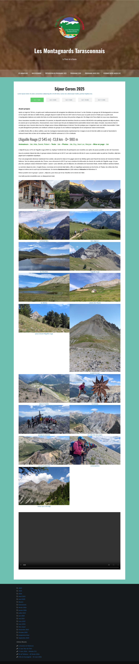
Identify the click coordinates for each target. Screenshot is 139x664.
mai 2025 (22, 618)
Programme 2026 (75, 73)
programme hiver (24, 635)
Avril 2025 (22, 599)
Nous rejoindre (36, 73)
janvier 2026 (23, 610)
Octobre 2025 (23, 632)
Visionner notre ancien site (112, 73)
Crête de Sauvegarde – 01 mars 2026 (30, 657)
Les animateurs (23, 73)
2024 (20, 588)
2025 (20, 591)
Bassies (21, 602)
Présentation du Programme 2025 (55, 73)
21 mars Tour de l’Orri (25, 648)
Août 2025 (22, 596)
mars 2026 (22, 624)
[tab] (37, 100)
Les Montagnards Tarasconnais (69, 50)
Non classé (22, 627)
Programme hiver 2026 (92, 73)
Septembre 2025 (24, 638)
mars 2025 (22, 621)
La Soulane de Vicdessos (26, 646)
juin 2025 (22, 616)
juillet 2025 (22, 613)
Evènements (22, 605)
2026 (20, 593)
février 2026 (22, 607)
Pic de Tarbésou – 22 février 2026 (28, 654)
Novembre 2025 (24, 629)
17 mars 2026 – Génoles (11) (27, 651)
